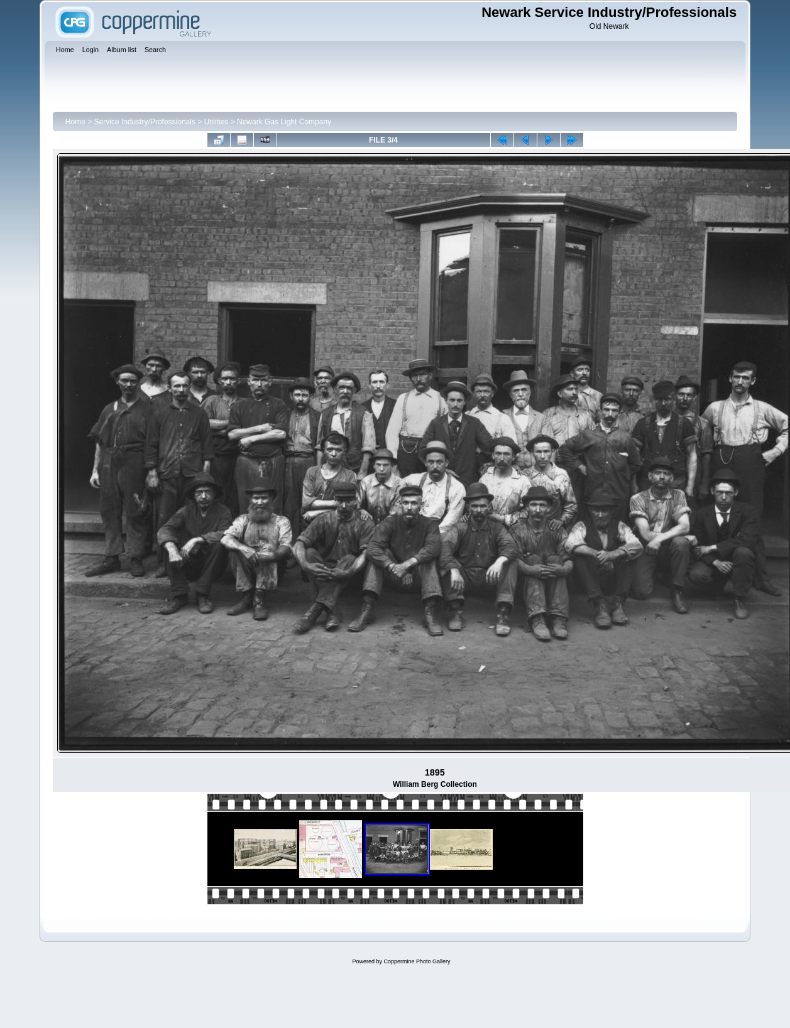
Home (75, 121)
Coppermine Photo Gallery (416, 961)
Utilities (216, 121)
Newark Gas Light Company (284, 121)
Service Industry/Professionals (144, 121)
